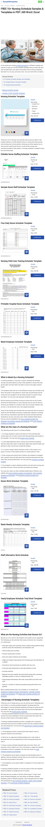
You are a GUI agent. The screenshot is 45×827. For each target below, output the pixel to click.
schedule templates (22, 65)
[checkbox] (1, 1)
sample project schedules (19, 711)
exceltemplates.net (5, 182)
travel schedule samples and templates (20, 473)
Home (2, 5)
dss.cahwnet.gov (5, 519)
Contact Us (19, 822)
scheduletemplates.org (6, 218)
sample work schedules (27, 438)
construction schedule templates (20, 783)
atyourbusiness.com (5, 256)
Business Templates (10, 5)
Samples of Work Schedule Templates (13, 93)
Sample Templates (27, 825)
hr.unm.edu (3, 593)
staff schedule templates (20, 781)
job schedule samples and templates (18, 421)
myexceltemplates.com (6, 336)
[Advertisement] (22, 26)
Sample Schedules (20, 5)
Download (37, 120)
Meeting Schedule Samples (10, 90)
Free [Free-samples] (40, 1)
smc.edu (3, 550)
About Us (26, 822)
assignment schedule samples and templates (14, 692)
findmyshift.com (5, 298)
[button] (43, 1)
